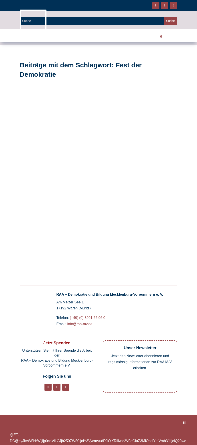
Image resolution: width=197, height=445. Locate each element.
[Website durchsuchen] (92, 21)
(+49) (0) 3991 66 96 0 (87, 318)
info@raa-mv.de (79, 324)
